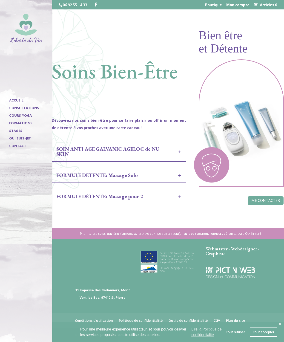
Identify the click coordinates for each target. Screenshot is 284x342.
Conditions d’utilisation (94, 320)
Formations (20, 123)
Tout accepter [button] (263, 332)
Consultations (24, 108)
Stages (15, 131)
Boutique (213, 5)
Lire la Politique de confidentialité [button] (206, 332)
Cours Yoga (20, 116)
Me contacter (265, 200)
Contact (17, 146)
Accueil (16, 100)
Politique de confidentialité (141, 320)
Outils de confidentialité (188, 320)
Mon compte (238, 5)
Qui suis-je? (20, 138)
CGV (217, 320)
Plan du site (235, 320)
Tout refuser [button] (235, 332)
